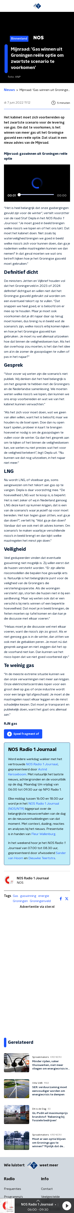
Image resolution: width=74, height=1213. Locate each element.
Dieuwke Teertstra (41, 858)
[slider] (36, 194)
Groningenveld (40, 901)
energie (43, 895)
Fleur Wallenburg (43, 834)
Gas (15, 895)
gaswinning (28, 895)
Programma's (13, 1196)
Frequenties (12, 1188)
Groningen (20, 901)
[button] (66, 1205)
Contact (47, 1188)
